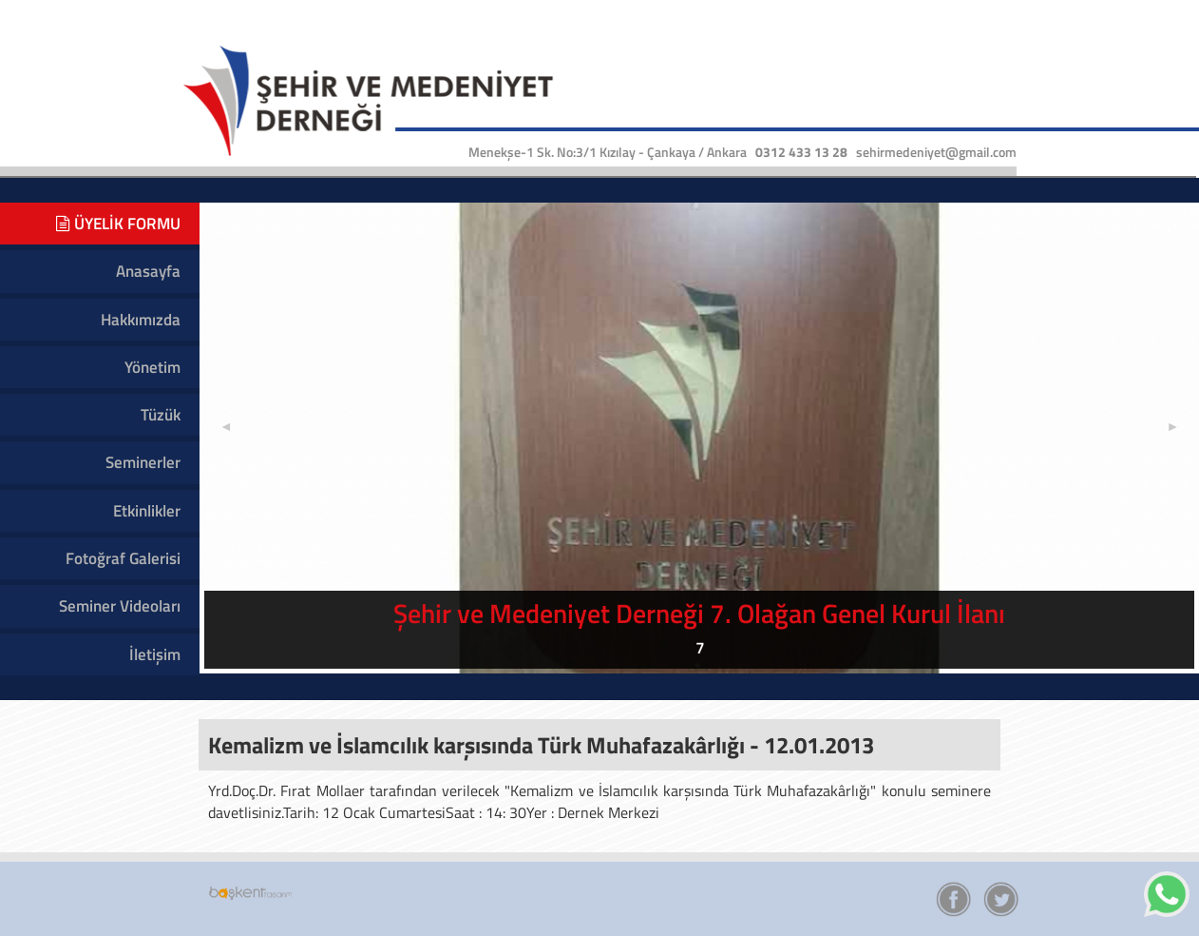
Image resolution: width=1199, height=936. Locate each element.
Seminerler (143, 462)
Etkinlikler (147, 510)
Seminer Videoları (120, 606)
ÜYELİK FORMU (118, 223)
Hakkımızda (141, 319)
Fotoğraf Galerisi (123, 558)
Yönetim (152, 367)
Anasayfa (148, 271)
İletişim (155, 654)
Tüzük (161, 414)
